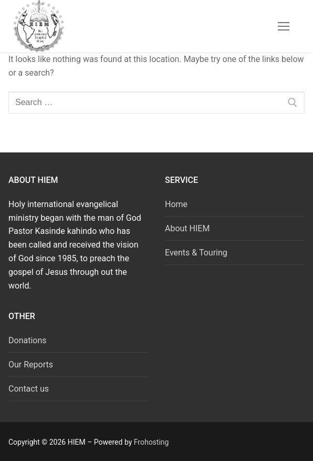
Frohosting (151, 442)
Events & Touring (196, 253)
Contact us (28, 389)
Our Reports (30, 365)
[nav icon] (283, 26)
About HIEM (187, 228)
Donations (27, 340)
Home (176, 204)
